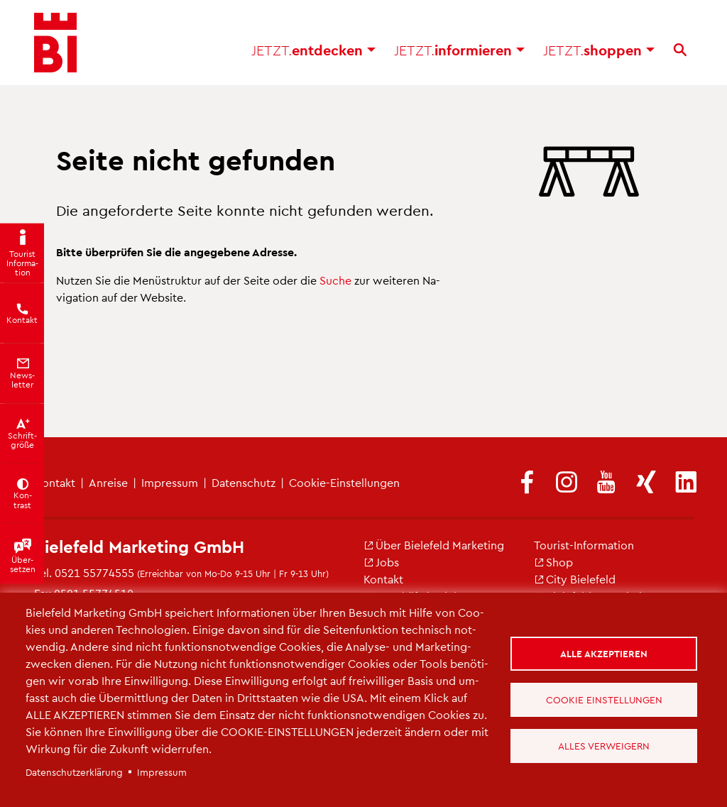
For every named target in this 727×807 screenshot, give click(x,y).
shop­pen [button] (599, 49)
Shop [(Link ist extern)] (553, 562)
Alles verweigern (604, 746)
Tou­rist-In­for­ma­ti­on (584, 544)
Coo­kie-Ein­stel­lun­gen (344, 482)
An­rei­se (108, 482)
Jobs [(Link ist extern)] (381, 562)
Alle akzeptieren (603, 653)
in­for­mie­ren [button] (459, 49)
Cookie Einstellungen (604, 699)
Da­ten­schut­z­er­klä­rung (74, 772)
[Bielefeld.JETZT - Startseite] (55, 42)
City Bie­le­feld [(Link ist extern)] (575, 579)
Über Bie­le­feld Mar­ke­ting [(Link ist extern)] (434, 544)
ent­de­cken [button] (313, 49)
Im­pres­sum (169, 482)
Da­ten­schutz (243, 482)
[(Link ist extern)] (526, 483)
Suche (335, 280)
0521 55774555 (94, 572)
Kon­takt (383, 579)
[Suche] (680, 50)
